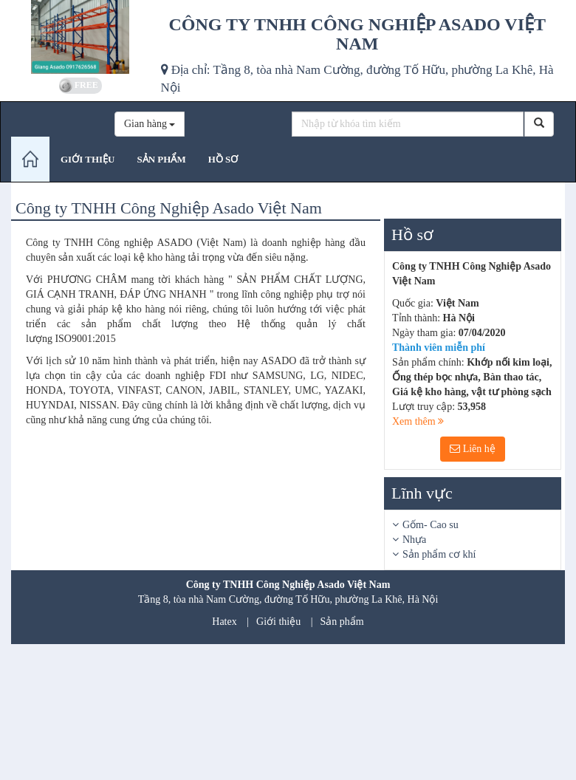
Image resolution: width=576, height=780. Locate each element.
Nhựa (414, 539)
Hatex (224, 621)
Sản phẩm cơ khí (439, 554)
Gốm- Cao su (430, 524)
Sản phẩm (342, 621)
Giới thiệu (278, 621)
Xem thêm (418, 421)
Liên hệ (473, 448)
